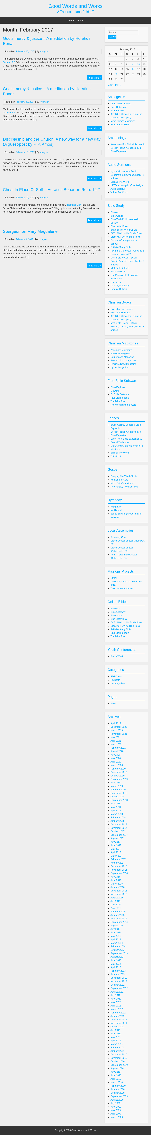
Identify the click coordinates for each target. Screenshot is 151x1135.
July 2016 (115, 877)
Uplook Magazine (119, 367)
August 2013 (117, 957)
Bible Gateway (117, 612)
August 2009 (117, 1100)
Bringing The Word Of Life (123, 230)
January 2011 (117, 1051)
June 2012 (115, 998)
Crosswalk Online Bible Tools (125, 237)
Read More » (95, 78)
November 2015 (118, 894)
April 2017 (115, 852)
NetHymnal (116, 510)
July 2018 (115, 803)
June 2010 (115, 1075)
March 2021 (116, 744)
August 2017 (117, 838)
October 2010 (117, 1061)
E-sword (114, 391)
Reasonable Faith (119, 124)
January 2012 (117, 1016)
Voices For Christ (119, 192)
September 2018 (119, 800)
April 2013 (115, 967)
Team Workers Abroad (121, 588)
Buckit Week (116, 656)
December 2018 (118, 793)
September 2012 (119, 988)
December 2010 (118, 1054)
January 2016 (117, 887)
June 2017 (115, 845)
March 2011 (116, 1044)
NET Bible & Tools (119, 268)
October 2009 (117, 1093)
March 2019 (116, 786)
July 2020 (115, 755)
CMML (113, 578)
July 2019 (115, 782)
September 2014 (119, 922)
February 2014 (118, 946)
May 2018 (115, 807)
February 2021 (118, 748)
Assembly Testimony (121, 350)
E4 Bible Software (119, 394)
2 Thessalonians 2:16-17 (75, 12)
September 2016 (119, 873)
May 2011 (115, 1037)
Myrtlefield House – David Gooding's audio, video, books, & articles (127, 175)
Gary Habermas (118, 107)
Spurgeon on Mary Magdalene (30, 231)
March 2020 (116, 765)
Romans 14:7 (74, 205)
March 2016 (116, 883)
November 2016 (118, 870)
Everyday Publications (121, 309)
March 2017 (116, 856)
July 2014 (115, 929)
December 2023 (118, 727)
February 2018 (118, 817)
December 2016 (118, 866)
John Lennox (117, 110)
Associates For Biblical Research (127, 144)
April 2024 (115, 723)
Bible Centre (116, 216)
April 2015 (115, 908)
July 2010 (115, 1072)
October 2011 (117, 1026)
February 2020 (118, 768)
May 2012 (115, 1002)
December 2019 (118, 772)
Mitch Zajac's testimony (122, 121)
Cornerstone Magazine (122, 357)
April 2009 (115, 1113)
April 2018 (115, 810)
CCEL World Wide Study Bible (126, 233)
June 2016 (115, 880)
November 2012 (118, 981)
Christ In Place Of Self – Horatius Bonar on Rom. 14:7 (51, 189)
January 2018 (117, 821)
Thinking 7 (115, 282)
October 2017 (117, 831)
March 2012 (116, 1009)
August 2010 (117, 1068)
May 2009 (115, 1110)
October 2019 (117, 775)
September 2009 (119, 1096)
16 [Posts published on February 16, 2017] (133, 69)
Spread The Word (119, 182)
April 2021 (115, 741)
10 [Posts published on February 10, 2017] (138, 64)
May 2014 (115, 936)
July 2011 (115, 1030)
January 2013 (117, 974)
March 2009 (116, 1117)
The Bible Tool (117, 401)
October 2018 (117, 796)
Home (71, 20)
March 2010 (116, 1082)
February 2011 (118, 1047)
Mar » (118, 85)
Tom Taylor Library (119, 285)
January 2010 (117, 1089)
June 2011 (115, 1033)
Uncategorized (117, 683)
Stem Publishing (118, 271)
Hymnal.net (116, 506)
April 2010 (115, 1079)
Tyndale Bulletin (118, 289)
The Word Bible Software (123, 405)
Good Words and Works (75, 6)
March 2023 (116, 730)
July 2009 (115, 1103)
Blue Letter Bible (118, 226)
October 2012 (117, 985)
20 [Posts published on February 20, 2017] (116, 74)
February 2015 (118, 911)
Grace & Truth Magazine (123, 360)
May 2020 (115, 758)
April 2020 (115, 761)
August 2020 (117, 751)
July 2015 (115, 901)
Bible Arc (115, 212)
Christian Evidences (120, 103)
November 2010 (118, 1058)
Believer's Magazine (120, 353)
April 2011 (115, 1040)
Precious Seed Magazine (123, 364)
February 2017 (118, 859)
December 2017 (118, 824)
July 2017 (115, 842)
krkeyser (44, 51)
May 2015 (115, 904)
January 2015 (117, 915)
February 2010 (118, 1086)
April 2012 (115, 1005)
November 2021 (118, 734)
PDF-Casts (116, 676)
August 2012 (117, 992)
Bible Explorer (117, 387)
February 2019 (118, 789)
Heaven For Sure (119, 479)
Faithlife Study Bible (120, 247)
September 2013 (119, 953)
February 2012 (118, 1012)
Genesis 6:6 (9, 62)
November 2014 (118, 918)
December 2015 (118, 890)
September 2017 (119, 835)
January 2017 (117, 863)
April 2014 (115, 939)
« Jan (110, 85)
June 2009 (115, 1107)
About (80, 20)
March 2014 (116, 943)
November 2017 (118, 828)
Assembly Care (118, 537)
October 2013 (117, 950)
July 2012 (115, 995)
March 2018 (116, 814)
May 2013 (115, 964)
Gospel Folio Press (120, 312)
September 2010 (119, 1065)
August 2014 (117, 925)
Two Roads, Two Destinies (124, 486)
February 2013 (118, 971)
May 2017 (115, 849)
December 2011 (118, 1019)
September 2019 (119, 779)
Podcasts (115, 680)
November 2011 (118, 1023)
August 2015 (117, 897)
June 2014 (115, 932)
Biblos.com (116, 615)
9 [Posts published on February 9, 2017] (132, 64)
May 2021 (115, 737)
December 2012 (118, 978)
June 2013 (115, 960)
